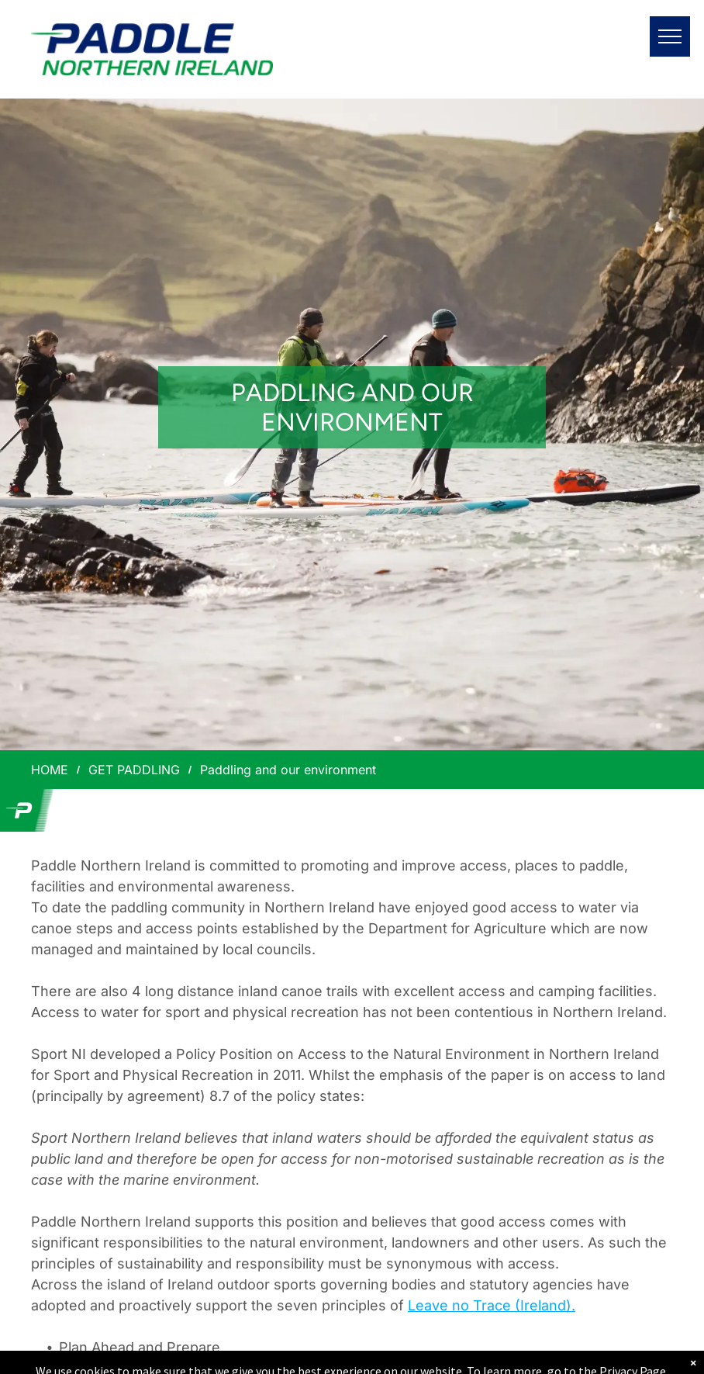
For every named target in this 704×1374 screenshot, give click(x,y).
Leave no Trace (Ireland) (489, 1305)
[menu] (670, 36)
